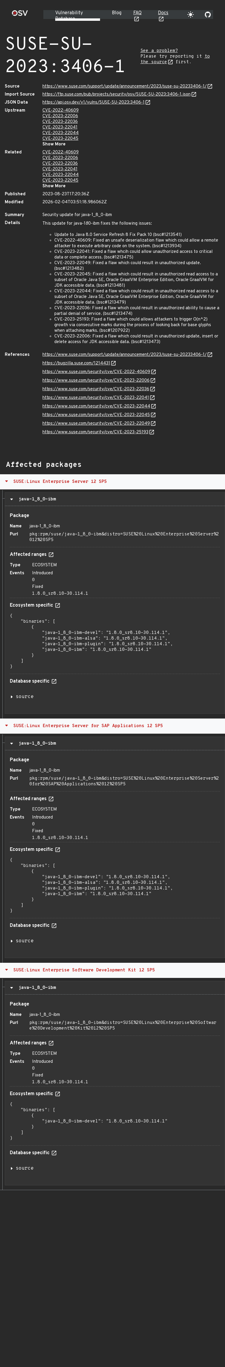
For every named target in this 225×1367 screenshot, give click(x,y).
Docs (163, 13)
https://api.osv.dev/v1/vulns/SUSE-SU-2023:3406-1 (93, 102)
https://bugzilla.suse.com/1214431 (76, 363)
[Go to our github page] (208, 15)
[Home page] (20, 15)
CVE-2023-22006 (60, 116)
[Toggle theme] (191, 14)
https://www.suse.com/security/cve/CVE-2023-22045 (96, 415)
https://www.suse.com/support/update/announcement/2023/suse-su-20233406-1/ (124, 86)
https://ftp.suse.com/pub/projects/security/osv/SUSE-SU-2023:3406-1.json (116, 94)
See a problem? (159, 51)
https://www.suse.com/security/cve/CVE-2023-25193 (95, 432)
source (25, 697)
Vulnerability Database (69, 16)
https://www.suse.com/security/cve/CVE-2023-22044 (96, 406)
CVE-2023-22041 (59, 127)
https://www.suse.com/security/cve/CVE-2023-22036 (95, 389)
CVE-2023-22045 (60, 139)
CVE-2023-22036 (60, 122)
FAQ (137, 13)
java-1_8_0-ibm (36, 499)
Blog (116, 13)
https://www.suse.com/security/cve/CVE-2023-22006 (96, 380)
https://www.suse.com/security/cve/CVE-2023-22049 (96, 423)
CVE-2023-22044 (60, 133)
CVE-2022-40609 (60, 110)
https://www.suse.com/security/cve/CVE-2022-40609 (96, 372)
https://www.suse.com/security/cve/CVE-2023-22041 (95, 398)
